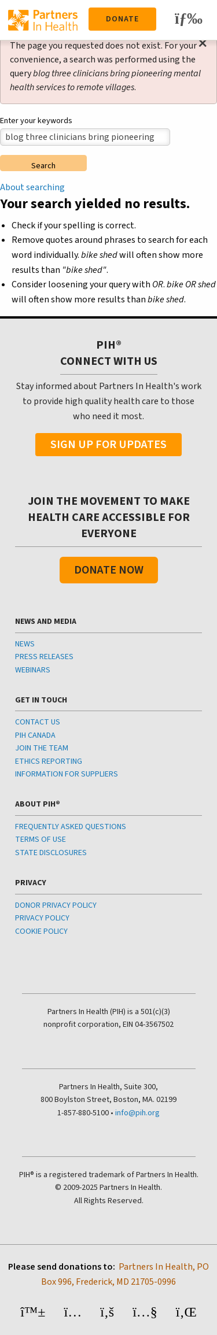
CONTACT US (37, 722)
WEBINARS (32, 670)
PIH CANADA (35, 735)
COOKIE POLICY (41, 931)
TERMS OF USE (40, 839)
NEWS (25, 644)
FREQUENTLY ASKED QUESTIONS (70, 827)
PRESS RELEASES (44, 657)
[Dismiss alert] (202, 43)
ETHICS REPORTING (48, 761)
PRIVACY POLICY (42, 918)
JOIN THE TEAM (41, 748)
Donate (122, 19)
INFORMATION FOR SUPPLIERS (66, 774)
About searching (32, 187)
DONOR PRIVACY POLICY (56, 905)
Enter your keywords (36, 121)
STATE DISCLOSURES (51, 853)
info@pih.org (137, 1113)
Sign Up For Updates (108, 445)
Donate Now (109, 570)
